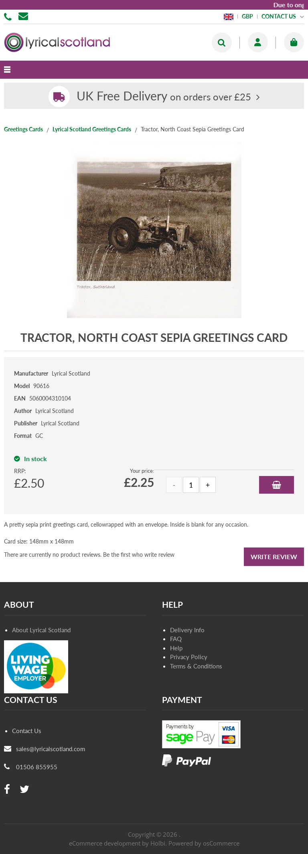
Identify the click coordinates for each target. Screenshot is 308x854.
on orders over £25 (164, 96)
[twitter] (24, 789)
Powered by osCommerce (203, 843)
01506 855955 (9, 16)
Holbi (157, 843)
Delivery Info (187, 629)
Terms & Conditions (196, 666)
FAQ (176, 638)
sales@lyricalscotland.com (50, 748)
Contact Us (26, 730)
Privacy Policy (188, 656)
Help (176, 648)
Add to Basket (276, 485)
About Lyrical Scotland (41, 629)
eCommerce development (104, 843)
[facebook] (7, 789)
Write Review (274, 556)
